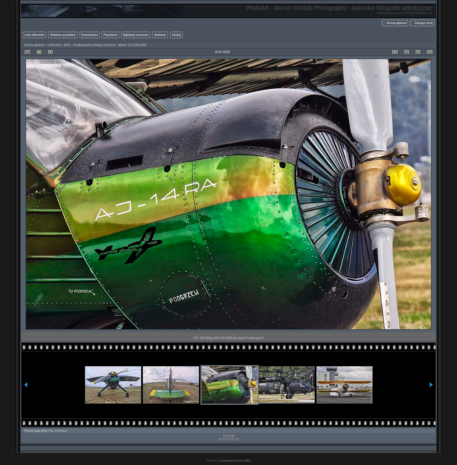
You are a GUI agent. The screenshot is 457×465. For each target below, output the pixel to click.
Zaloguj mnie (424, 23)
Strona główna (396, 23)
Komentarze (89, 34)
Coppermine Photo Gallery (235, 460)
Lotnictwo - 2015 (58, 45)
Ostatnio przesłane (62, 34)
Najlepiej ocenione (135, 34)
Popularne (110, 34)
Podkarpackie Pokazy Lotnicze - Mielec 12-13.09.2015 (109, 45)
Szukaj (176, 34)
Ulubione (160, 34)
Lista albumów (34, 34)
